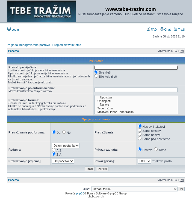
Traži (179, 29)
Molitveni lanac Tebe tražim (136, 112)
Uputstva (136, 97)
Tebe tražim (136, 108)
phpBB (80, 193)
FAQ (152, 29)
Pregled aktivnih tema (66, 44)
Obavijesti (136, 101)
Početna (13, 51)
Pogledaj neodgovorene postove (28, 44)
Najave (136, 104)
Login (13, 29)
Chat (165, 29)
